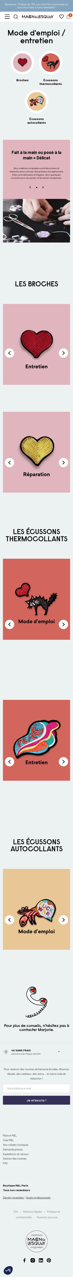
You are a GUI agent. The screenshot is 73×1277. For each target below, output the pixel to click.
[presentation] (26, 1113)
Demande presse (13, 1149)
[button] (7, 16)
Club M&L (8, 1140)
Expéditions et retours (16, 1154)
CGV (15, 1211)
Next (63, 353)
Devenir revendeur (13, 1197)
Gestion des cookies (14, 1158)
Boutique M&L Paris (15, 1185)
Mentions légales (32, 1211)
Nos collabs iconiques (15, 1144)
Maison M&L (10, 1135)
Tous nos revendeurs (16, 1190)
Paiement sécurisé (47, 1217)
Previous (9, 353)
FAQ (5, 1163)
